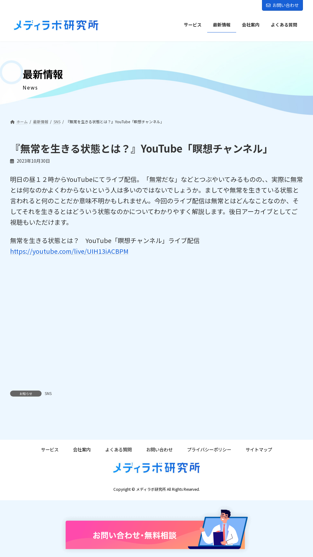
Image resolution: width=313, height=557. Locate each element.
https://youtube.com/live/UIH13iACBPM (69, 251)
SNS (48, 393)
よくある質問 (118, 449)
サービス (50, 449)
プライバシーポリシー (209, 449)
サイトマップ (259, 449)
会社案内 (82, 449)
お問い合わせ (282, 5)
